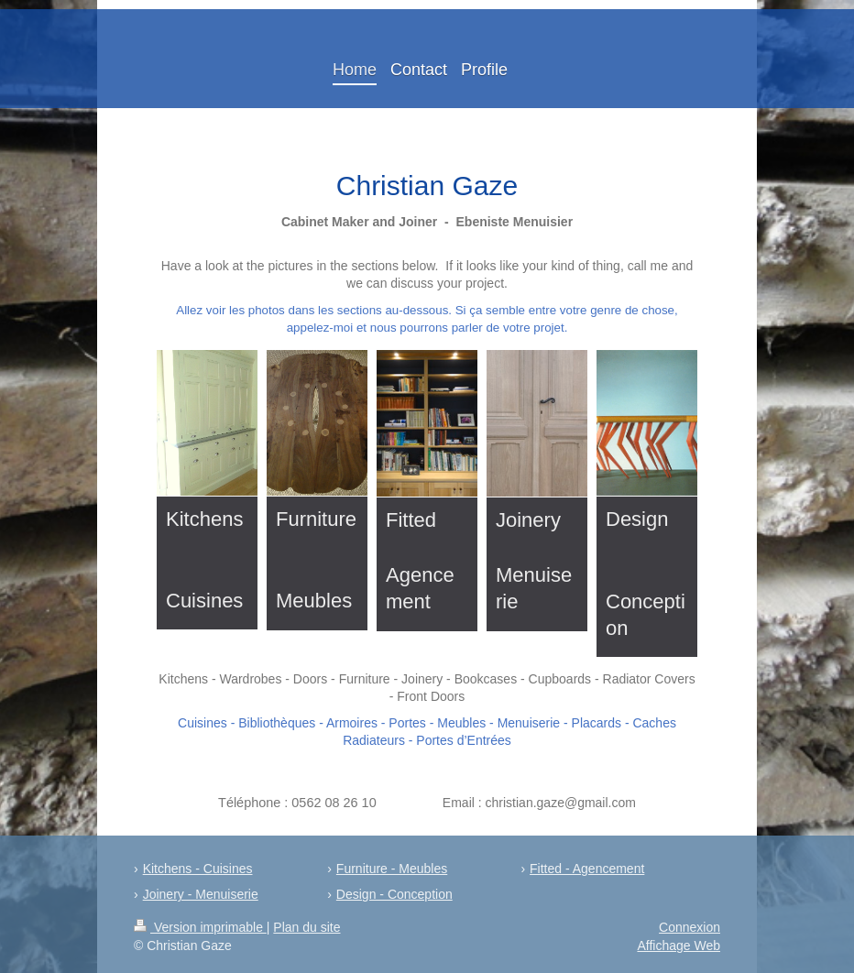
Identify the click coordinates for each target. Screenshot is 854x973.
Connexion (689, 927)
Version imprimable (200, 927)
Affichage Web (678, 945)
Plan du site (306, 927)
